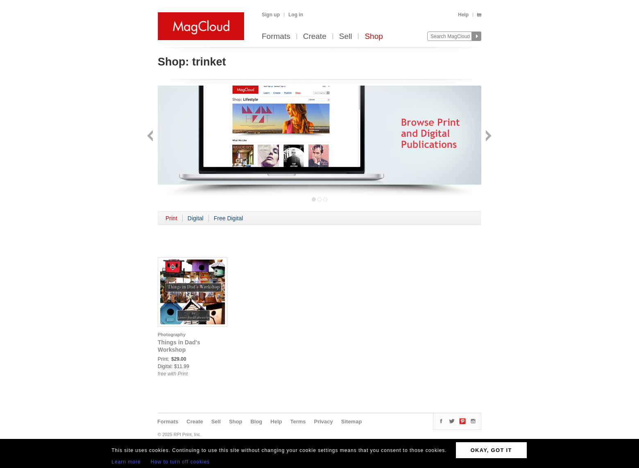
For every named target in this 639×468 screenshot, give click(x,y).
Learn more (125, 462)
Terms (298, 421)
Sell (345, 37)
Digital (196, 218)
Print (171, 218)
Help (463, 15)
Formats (276, 37)
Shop (374, 37)
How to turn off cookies (180, 462)
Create (314, 37)
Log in (295, 15)
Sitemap (351, 421)
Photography (172, 334)
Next (488, 136)
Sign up (271, 15)
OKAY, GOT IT (491, 450)
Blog (256, 421)
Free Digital (228, 218)
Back (151, 136)
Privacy (323, 421)
